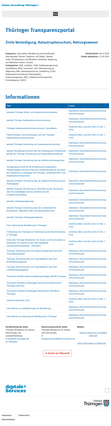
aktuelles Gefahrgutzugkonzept (20, 201)
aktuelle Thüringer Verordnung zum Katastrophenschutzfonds (33, 144)
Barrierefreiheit (8, 419)
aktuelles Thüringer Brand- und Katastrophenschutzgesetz (32, 112)
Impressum (7, 415)
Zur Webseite (11, 342)
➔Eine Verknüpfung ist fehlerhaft (91, 343)
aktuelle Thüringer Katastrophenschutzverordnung (28, 120)
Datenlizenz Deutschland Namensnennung (87, 171)
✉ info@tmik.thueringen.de (17, 339)
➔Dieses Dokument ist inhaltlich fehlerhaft (93, 334)
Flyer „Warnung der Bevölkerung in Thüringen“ (27, 225)
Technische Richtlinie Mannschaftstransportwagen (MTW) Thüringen (36, 276)
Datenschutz (24, 415)
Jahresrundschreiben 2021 (18, 300)
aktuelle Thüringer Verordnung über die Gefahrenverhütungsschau (35, 160)
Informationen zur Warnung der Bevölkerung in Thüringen (32, 316)
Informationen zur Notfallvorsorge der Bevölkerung (29, 308)
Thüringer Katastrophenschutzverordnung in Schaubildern (32, 128)
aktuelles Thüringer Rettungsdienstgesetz (25, 217)
